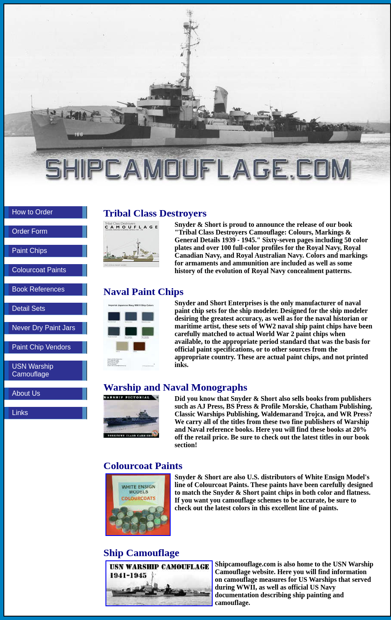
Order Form (30, 231)
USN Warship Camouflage (32, 370)
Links (20, 412)
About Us (26, 393)
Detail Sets (28, 308)
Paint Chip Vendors (41, 347)
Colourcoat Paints (39, 270)
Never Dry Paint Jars (43, 327)
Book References (38, 289)
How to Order (32, 212)
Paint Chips (29, 250)
